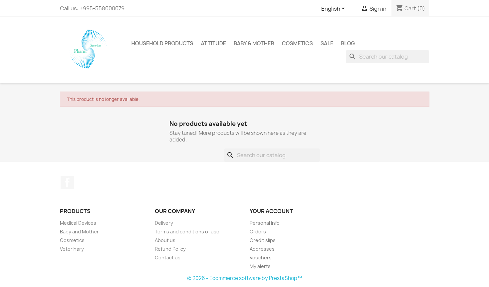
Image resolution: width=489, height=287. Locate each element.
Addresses (262, 249)
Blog (348, 43)
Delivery (164, 223)
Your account (271, 211)
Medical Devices (78, 223)
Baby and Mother (79, 231)
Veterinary (72, 249)
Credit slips (263, 240)
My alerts (260, 266)
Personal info (265, 223)
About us (165, 240)
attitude (213, 43)
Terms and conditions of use (187, 231)
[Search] (387, 56)
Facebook (67, 182)
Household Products (162, 43)
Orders (258, 231)
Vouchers (261, 257)
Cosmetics (297, 43)
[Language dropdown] (334, 9)
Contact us (167, 257)
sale (327, 43)
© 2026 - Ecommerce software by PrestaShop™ (244, 278)
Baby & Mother (254, 43)
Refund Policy (170, 249)
